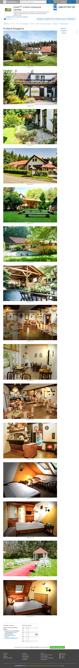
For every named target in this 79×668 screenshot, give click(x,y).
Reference (5, 656)
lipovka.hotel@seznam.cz (11, 638)
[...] (34, 1)
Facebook (62, 654)
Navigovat (71, 19)
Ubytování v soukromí (22, 17)
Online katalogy (25, 656)
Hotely (7, 17)
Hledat (49, 2)
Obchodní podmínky (7, 658)
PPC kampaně (25, 658)
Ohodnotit (40, 19)
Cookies (62, 665)
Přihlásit (63, 2)
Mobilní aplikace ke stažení (46, 654)
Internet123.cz (25, 654)
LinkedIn (62, 658)
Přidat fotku (50, 19)
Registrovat (71, 2)
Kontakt (5, 654)
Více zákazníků (44, 659)
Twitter (61, 656)
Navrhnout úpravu (61, 19)
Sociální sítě (24, 659)
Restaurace (13, 17)
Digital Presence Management (47, 658)
